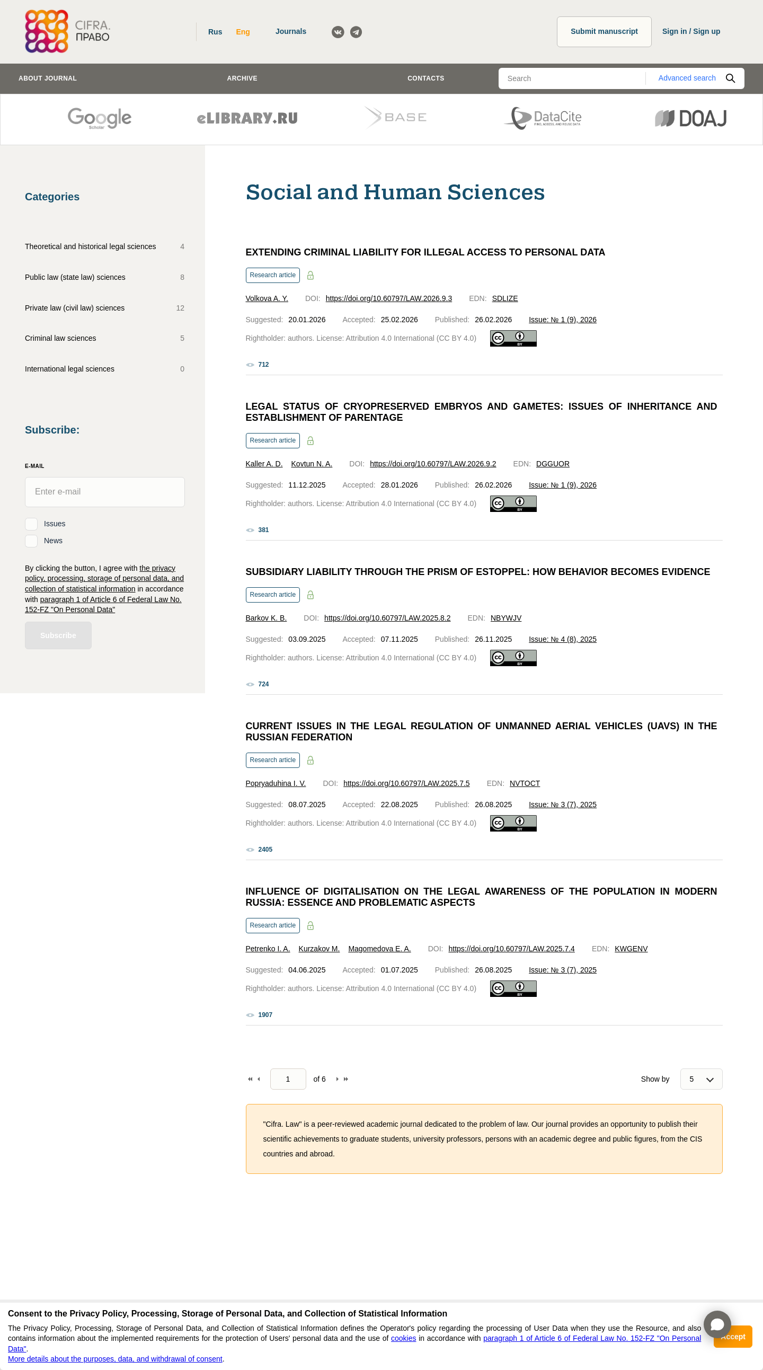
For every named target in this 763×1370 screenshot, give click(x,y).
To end (346, 1079)
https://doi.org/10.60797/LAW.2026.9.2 (433, 463)
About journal (48, 78)
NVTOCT (525, 783)
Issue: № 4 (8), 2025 (563, 639)
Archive (242, 78)
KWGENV (631, 948)
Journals (291, 31)
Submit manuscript (604, 31)
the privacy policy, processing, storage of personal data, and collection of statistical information (104, 578)
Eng (243, 32)
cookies (403, 1338)
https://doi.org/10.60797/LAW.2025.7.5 (406, 783)
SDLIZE (505, 298)
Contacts (426, 78)
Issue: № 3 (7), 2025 (563, 804)
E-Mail (35, 466)
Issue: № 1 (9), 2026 (563, 319)
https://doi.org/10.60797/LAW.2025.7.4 (511, 948)
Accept (733, 1336)
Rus (215, 32)
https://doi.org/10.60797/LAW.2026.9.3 (389, 298)
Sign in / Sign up (691, 31)
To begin (250, 1079)
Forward (337, 1079)
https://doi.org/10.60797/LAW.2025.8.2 (387, 618)
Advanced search (687, 78)
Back (258, 1079)
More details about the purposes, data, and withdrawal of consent (115, 1359)
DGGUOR (553, 463)
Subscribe (58, 635)
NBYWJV (506, 618)
